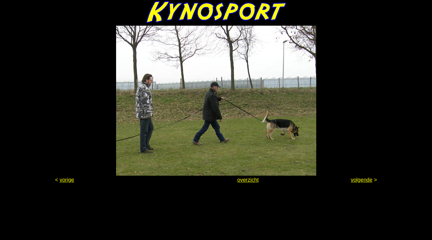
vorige (67, 180)
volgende (361, 180)
